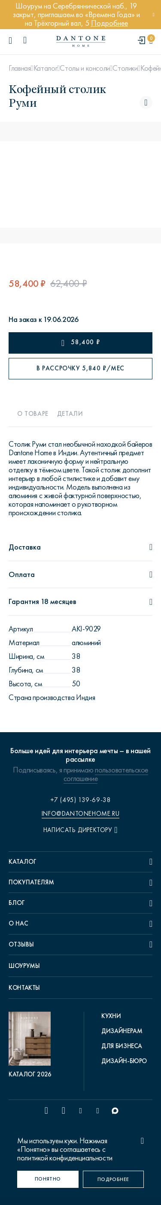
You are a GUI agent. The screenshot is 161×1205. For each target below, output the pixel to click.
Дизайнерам (121, 1031)
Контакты (24, 988)
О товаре (33, 414)
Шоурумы (24, 966)
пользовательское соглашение (106, 774)
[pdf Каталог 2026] (32, 1045)
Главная (19, 68)
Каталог (45, 68)
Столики (124, 68)
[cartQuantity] (150, 40)
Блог (17, 903)
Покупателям (31, 882)
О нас (18, 923)
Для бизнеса (121, 1046)
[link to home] (80, 41)
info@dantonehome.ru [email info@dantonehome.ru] (80, 813)
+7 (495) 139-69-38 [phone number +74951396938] (80, 800)
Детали (70, 414)
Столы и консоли (85, 68)
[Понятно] (48, 1179)
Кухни (111, 1016)
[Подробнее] (113, 1179)
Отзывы (21, 944)
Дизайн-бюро (124, 1061)
